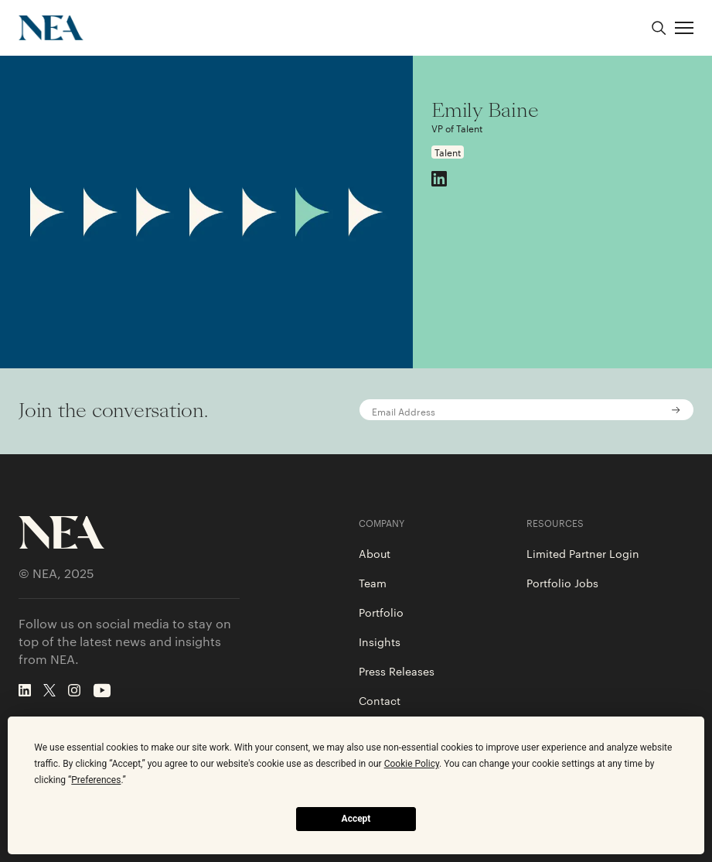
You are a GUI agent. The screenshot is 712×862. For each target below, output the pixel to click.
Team (373, 582)
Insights (379, 641)
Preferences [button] (96, 780)
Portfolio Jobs (562, 582)
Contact (379, 700)
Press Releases (396, 670)
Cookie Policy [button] (411, 763)
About (374, 553)
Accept (356, 818)
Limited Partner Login (582, 553)
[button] (684, 27)
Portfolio (381, 612)
